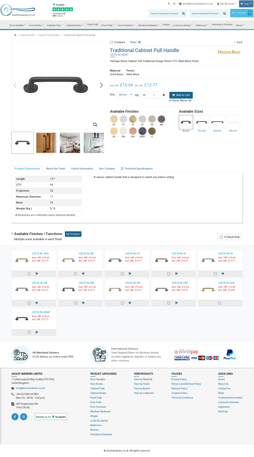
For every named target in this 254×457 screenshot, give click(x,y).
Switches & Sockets (218, 24)
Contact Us (224, 388)
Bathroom (198, 24)
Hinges (164, 24)
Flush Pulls (93, 24)
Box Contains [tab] (107, 168)
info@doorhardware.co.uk (185, 3)
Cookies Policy (179, 393)
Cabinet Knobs (75, 24)
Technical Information (230, 397)
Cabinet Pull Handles (48, 35)
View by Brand (142, 388)
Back (238, 42)
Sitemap (223, 411)
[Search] (153, 13)
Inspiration (224, 406)
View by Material (143, 379)
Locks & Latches (179, 24)
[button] (101, 85)
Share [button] (135, 42)
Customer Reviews (228, 402)
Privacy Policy (179, 379)
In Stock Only (232, 237)
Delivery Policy (179, 388)
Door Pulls (107, 24)
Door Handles (21, 24)
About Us (223, 383)
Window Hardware (146, 24)
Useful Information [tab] (82, 168)
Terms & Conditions (182, 397)
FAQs (221, 393)
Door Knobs (39, 24)
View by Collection (144, 393)
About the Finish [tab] (55, 168)
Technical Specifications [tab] (137, 168)
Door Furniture (125, 24)
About (235, 24)
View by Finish (141, 383)
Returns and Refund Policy (186, 383)
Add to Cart (181, 95)
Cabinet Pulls (57, 24)
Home (221, 379)
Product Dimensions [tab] (27, 168)
